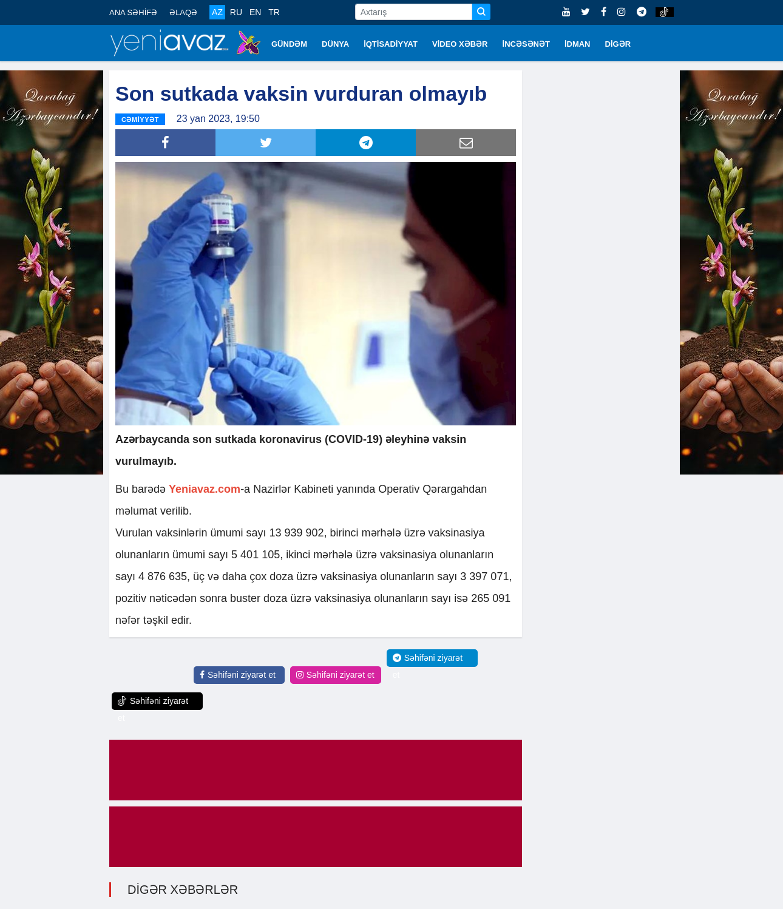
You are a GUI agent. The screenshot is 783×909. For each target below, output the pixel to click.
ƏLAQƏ (183, 12)
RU (236, 12)
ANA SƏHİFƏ (133, 12)
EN (255, 12)
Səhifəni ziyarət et (238, 675)
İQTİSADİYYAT (391, 44)
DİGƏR (618, 44)
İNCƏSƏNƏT (526, 44)
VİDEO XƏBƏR (460, 44)
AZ (217, 12)
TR (274, 12)
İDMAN (577, 44)
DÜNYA (335, 44)
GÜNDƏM (289, 44)
